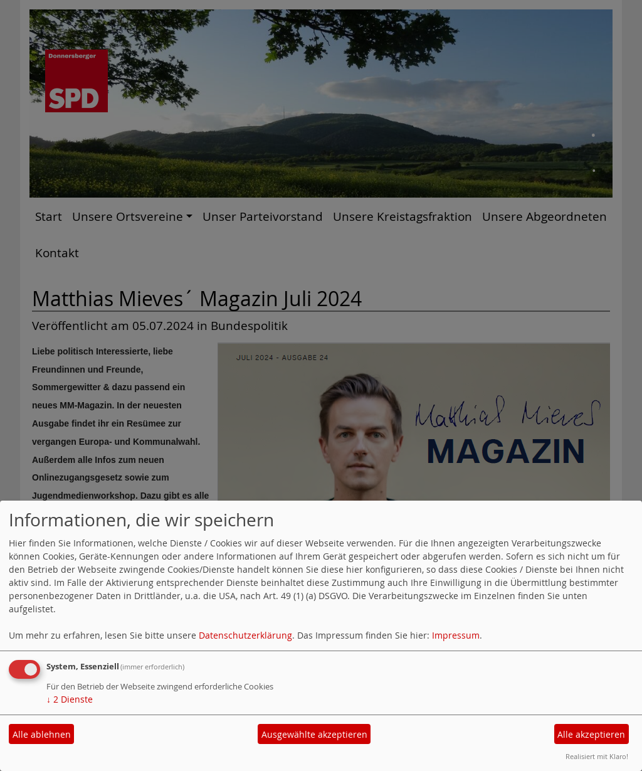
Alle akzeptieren (591, 734)
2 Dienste (69, 699)
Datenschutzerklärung (245, 635)
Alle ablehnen (42, 734)
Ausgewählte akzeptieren (314, 734)
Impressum (456, 635)
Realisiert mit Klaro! (597, 756)
